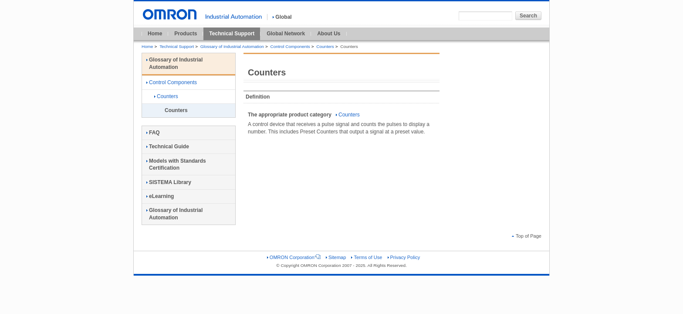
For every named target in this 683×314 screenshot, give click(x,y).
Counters (325, 46)
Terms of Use (366, 257)
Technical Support (231, 34)
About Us (328, 34)
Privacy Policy (404, 257)
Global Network (286, 34)
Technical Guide (167, 146)
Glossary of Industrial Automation (232, 46)
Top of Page (526, 236)
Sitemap (336, 257)
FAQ (153, 133)
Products (185, 34)
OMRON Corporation (294, 257)
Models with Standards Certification (176, 164)
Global (282, 17)
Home (155, 34)
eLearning (160, 196)
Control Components (290, 46)
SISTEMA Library (168, 182)
